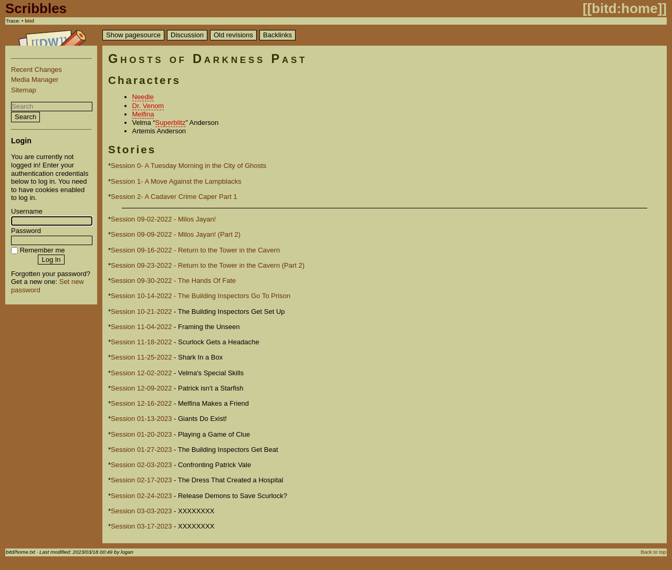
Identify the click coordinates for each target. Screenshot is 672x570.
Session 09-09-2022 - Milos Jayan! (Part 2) (175, 234)
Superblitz (170, 122)
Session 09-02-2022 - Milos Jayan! (163, 219)
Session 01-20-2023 (141, 434)
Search (25, 117)
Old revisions (233, 35)
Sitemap (23, 90)
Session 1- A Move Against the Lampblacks (176, 181)
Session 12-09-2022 (141, 388)
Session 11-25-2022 (141, 357)
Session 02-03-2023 (141, 465)
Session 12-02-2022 (141, 373)
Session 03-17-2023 (141, 526)
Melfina (143, 114)
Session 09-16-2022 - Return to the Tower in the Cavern (195, 250)
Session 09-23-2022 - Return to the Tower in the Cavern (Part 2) (207, 265)
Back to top (653, 552)
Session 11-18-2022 (141, 342)
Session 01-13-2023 (141, 419)
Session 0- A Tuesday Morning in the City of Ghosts (188, 166)
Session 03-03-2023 (141, 511)
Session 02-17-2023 (141, 480)
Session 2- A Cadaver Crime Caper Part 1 (174, 196)
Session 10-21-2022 (141, 311)
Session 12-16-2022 (141, 403)
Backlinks (277, 35)
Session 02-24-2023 (141, 496)
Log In (50, 259)
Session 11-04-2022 (141, 327)
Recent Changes (36, 69)
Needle (143, 97)
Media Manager (34, 79)
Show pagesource (133, 35)
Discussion (187, 35)
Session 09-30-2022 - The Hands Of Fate (173, 280)
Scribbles (36, 8)
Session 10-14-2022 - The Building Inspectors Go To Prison (200, 296)
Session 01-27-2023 (141, 449)
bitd (29, 21)
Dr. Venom (148, 106)
